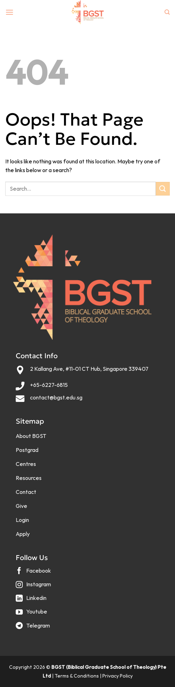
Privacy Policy (117, 676)
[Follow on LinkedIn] (31, 601)
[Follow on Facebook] (34, 573)
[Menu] (9, 12)
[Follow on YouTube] (32, 614)
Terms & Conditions (76, 676)
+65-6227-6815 (49, 384)
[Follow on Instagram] (34, 587)
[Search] (167, 12)
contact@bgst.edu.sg (56, 397)
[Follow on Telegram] (33, 628)
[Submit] (163, 189)
